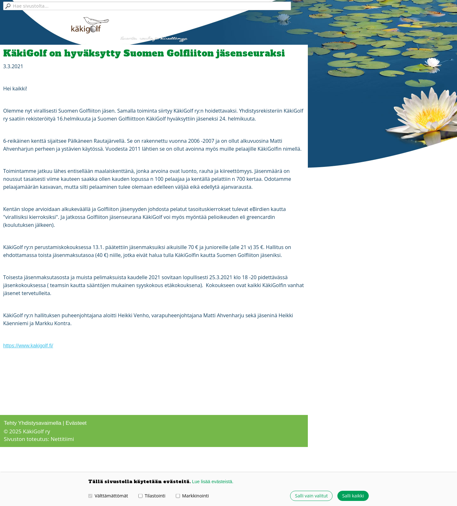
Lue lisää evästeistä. (212, 481)
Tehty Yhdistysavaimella (32, 423)
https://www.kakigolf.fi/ (28, 345)
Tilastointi (151, 496)
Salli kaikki (353, 496)
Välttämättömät (108, 496)
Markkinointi (192, 496)
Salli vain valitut (311, 496)
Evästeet (76, 423)
